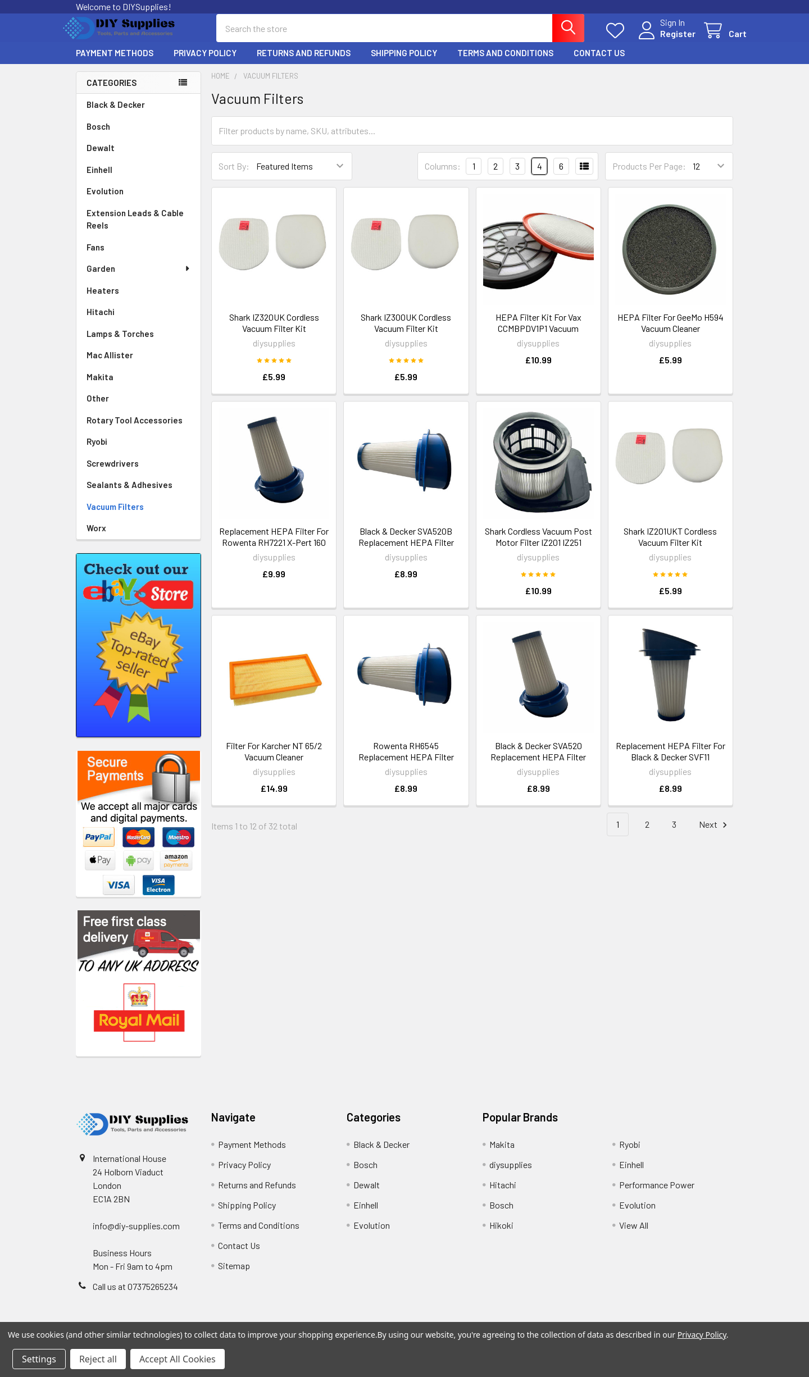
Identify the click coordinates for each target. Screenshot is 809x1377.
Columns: (443, 176)
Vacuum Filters (115, 517)
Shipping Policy (404, 63)
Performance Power (656, 1194)
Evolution (105, 201)
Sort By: (234, 176)
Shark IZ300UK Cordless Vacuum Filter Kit (406, 333)
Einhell (99, 180)
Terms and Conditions (505, 63)
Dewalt (101, 158)
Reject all (98, 1359)
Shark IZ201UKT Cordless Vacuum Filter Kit (670, 547)
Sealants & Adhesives (129, 495)
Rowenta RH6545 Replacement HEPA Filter (406, 761)
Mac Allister (110, 365)
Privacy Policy (205, 63)
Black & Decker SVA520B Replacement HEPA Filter (406, 547)
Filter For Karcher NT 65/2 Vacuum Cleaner (274, 761)
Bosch (98, 136)
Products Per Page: (649, 176)
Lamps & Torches (120, 344)
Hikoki (501, 1235)
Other (98, 408)
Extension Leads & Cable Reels (135, 229)
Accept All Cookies (177, 1359)
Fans (95, 257)
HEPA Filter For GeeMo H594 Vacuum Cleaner (670, 333)
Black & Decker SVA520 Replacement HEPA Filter (538, 761)
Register (664, 40)
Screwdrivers (113, 473)
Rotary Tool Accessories (135, 430)
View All (633, 1235)
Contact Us (599, 63)
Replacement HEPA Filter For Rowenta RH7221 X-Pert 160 (274, 547)
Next (714, 835)
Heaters (103, 300)
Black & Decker (116, 115)
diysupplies (510, 1174)
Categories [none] (112, 93)
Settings (39, 1359)
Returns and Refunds (304, 63)
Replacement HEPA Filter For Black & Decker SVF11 (670, 761)
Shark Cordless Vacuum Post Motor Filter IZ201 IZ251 (538, 547)
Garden (139, 278)
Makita (100, 387)
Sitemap (234, 1275)
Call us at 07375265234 (135, 1296)
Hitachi (101, 322)
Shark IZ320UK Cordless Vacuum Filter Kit (274, 333)
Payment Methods (114, 63)
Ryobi (97, 451)
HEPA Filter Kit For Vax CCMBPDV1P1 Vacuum (538, 333)
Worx (96, 538)
